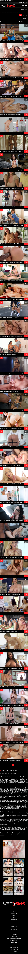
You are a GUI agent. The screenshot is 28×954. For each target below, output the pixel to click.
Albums (14, 911)
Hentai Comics (14, 947)
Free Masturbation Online (14, 938)
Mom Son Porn (14, 940)
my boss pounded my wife (15, 828)
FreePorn (14, 936)
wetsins (20, 823)
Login (19, 2)
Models (14, 915)
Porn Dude (14, 929)
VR (26, 15)
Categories (14, 913)
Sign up (22, 2)
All (20, 15)
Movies (14, 909)
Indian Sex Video (14, 945)
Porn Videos (14, 934)
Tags (14, 917)
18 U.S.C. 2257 (14, 926)
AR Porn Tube (14, 942)
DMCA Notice (14, 922)
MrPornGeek (14, 932)
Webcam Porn (14, 949)
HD (23, 15)
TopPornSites (9, 0)
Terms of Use (14, 924)
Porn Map (14, 951)
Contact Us (14, 919)
